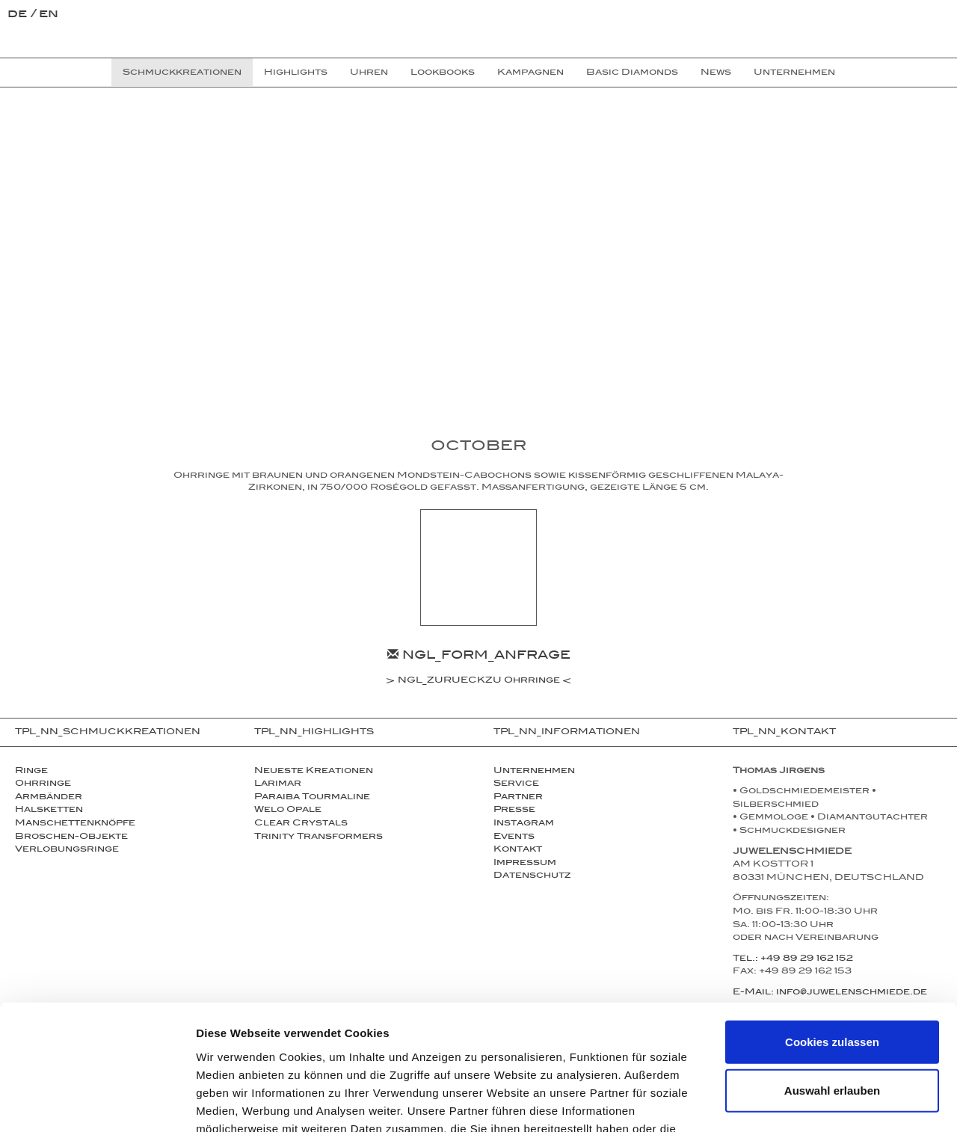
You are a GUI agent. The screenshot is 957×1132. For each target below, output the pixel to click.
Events (514, 837)
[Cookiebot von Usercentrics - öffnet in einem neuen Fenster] (96, 1103)
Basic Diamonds (632, 73)
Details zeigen (795, 1102)
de (19, 15)
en (48, 15)
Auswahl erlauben (832, 986)
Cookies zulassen (832, 937)
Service (516, 784)
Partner (518, 798)
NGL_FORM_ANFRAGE (478, 656)
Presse (514, 810)
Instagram (523, 824)
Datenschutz (531, 876)
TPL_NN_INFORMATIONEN (566, 732)
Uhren (369, 73)
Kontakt (517, 850)
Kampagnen (530, 73)
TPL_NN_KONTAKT (784, 732)
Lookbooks (442, 73)
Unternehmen (534, 771)
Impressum (524, 863)
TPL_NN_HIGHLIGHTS (314, 732)
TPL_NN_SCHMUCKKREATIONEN (107, 732)
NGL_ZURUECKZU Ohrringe (479, 682)
